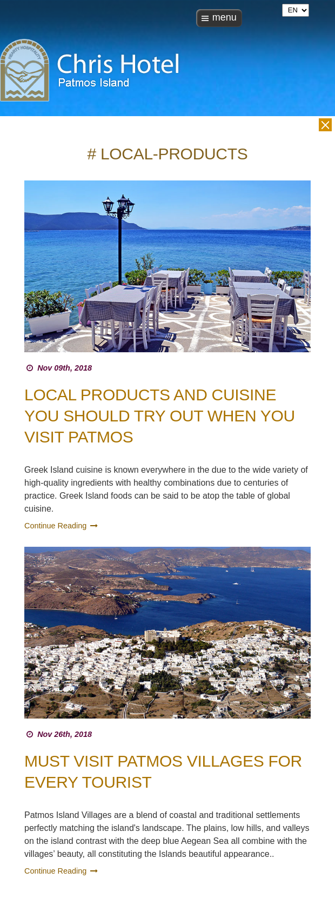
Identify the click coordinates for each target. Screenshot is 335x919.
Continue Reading (61, 525)
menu (224, 17)
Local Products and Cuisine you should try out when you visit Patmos (159, 416)
